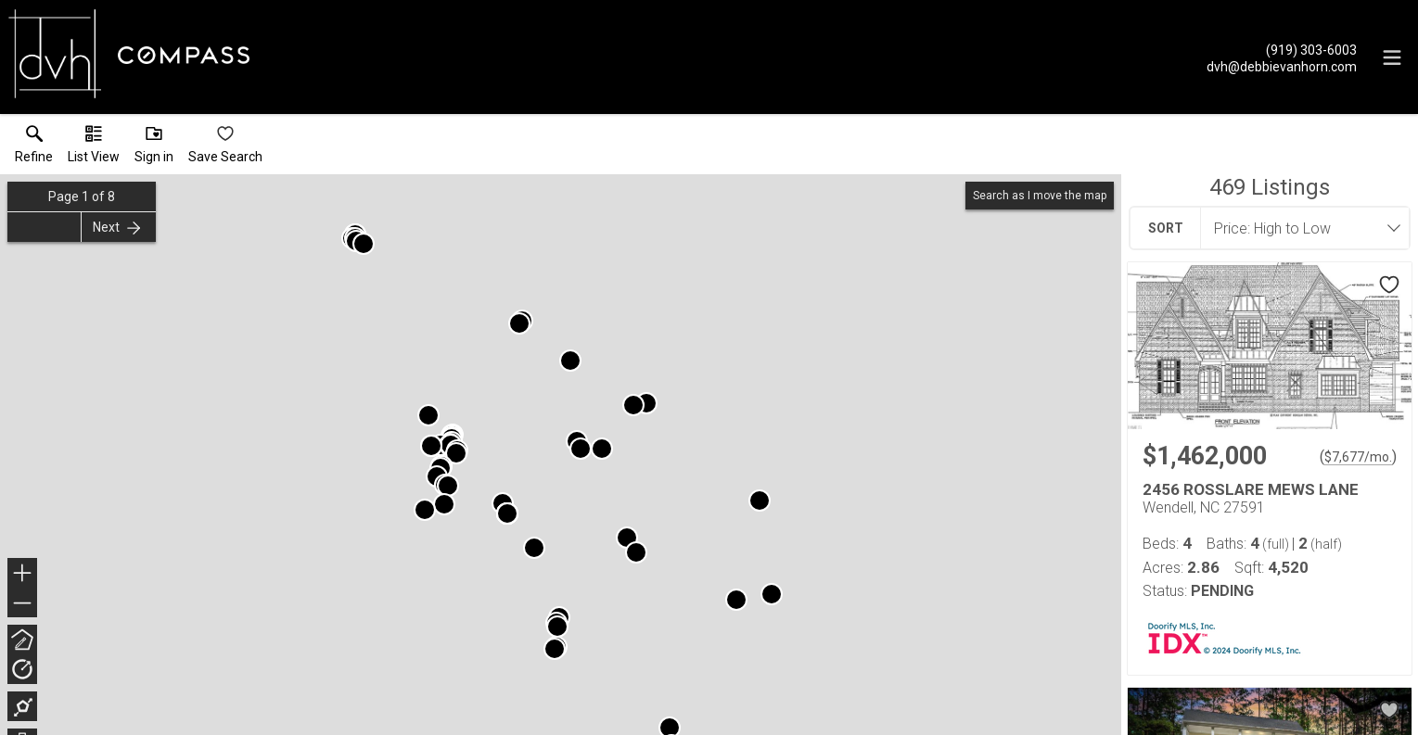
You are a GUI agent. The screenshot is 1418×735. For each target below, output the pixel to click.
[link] (33, 148)
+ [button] (23, 575)
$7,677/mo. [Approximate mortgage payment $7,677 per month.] (1358, 457)
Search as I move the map (1039, 195)
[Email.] (1282, 65)
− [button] (22, 603)
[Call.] (1282, 49)
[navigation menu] (1392, 57)
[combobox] (1299, 228)
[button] (93, 148)
